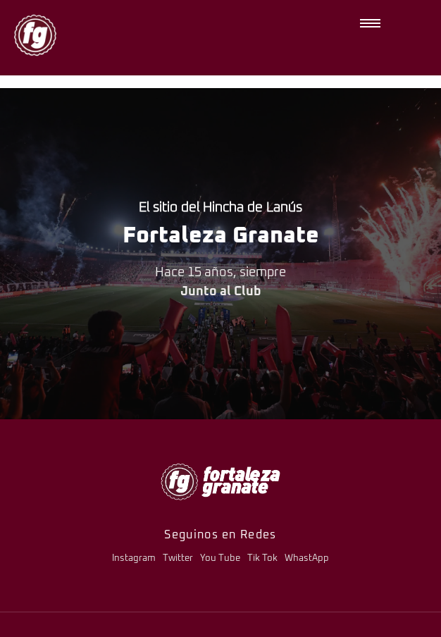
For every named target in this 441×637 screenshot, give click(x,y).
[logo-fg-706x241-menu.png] (220, 481)
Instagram (134, 558)
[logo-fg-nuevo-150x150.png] (35, 35)
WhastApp (307, 558)
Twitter (178, 558)
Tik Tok (262, 558)
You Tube (220, 558)
